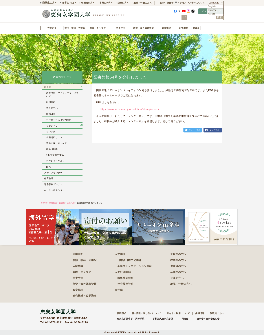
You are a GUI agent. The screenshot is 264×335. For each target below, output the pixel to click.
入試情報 (78, 266)
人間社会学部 (123, 272)
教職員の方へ (217, 313)
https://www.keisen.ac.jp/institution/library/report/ (129, 109)
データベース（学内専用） (60, 120)
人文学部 (120, 254)
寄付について (198, 2)
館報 (48, 166)
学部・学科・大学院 (75, 28)
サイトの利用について (178, 313)
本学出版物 (52, 149)
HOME (44, 203)
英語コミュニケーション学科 (134, 266)
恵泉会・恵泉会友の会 (208, 318)
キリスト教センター (54, 190)
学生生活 (120, 28)
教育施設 (166, 28)
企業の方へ (123, 2)
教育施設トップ (62, 77)
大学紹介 (51, 28)
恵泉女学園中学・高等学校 (130, 318)
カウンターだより (55, 161)
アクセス (181, 2)
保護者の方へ (88, 2)
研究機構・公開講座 (85, 295)
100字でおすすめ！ (56, 155)
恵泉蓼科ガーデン (53, 184)
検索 (219, 17)
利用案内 (50, 102)
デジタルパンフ (211, 10)
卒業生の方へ (106, 2)
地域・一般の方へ (142, 2)
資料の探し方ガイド (56, 143)
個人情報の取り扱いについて (147, 313)
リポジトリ (52, 125)
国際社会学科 (125, 277)
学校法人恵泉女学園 (163, 318)
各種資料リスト (54, 137)
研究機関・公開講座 (189, 28)
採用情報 (199, 313)
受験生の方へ (49, 2)
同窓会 (185, 318)
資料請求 (121, 313)
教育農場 (48, 178)
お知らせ (71, 203)
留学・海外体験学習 (143, 28)
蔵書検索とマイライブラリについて (62, 95)
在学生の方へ (69, 2)
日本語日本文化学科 (129, 260)
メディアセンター (53, 172)
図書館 (47, 86)
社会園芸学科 (125, 283)
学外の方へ (52, 108)
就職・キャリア (98, 28)
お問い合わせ (166, 2)
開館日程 (50, 114)
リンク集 (50, 131)
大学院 (119, 289)
